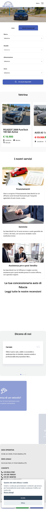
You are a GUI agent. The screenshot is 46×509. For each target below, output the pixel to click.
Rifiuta (23, 503)
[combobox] (23, 38)
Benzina (17, 140)
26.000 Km (7, 140)
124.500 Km (39, 141)
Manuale (6, 143)
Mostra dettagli (9, 492)
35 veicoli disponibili (23, 82)
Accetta (23, 498)
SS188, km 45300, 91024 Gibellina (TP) (13, 454)
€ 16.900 (8, 136)
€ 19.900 (40, 137)
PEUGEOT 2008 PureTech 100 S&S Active (15, 130)
